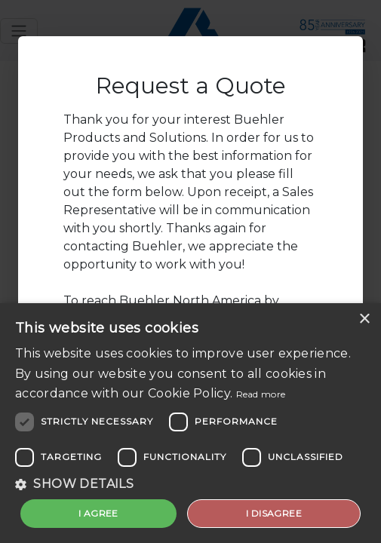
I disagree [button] (274, 513)
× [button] (364, 319)
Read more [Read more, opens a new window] (261, 394)
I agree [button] (98, 513)
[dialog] (190, 423)
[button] (190, 484)
